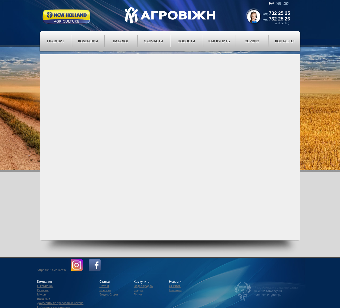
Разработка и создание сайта (276, 287)
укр (279, 3)
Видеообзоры (108, 294)
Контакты (284, 41)
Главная (55, 41)
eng (286, 3)
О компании (45, 286)
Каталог (121, 41)
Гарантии (175, 290)
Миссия (42, 294)
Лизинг (138, 294)
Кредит (138, 290)
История (43, 290)
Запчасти (153, 41)
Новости (186, 41)
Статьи (104, 286)
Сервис (252, 41)
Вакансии (43, 298)
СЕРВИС (175, 286)
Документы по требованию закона (60, 303)
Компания (88, 41)
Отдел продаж (143, 286)
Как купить (219, 41)
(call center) (282, 23)
